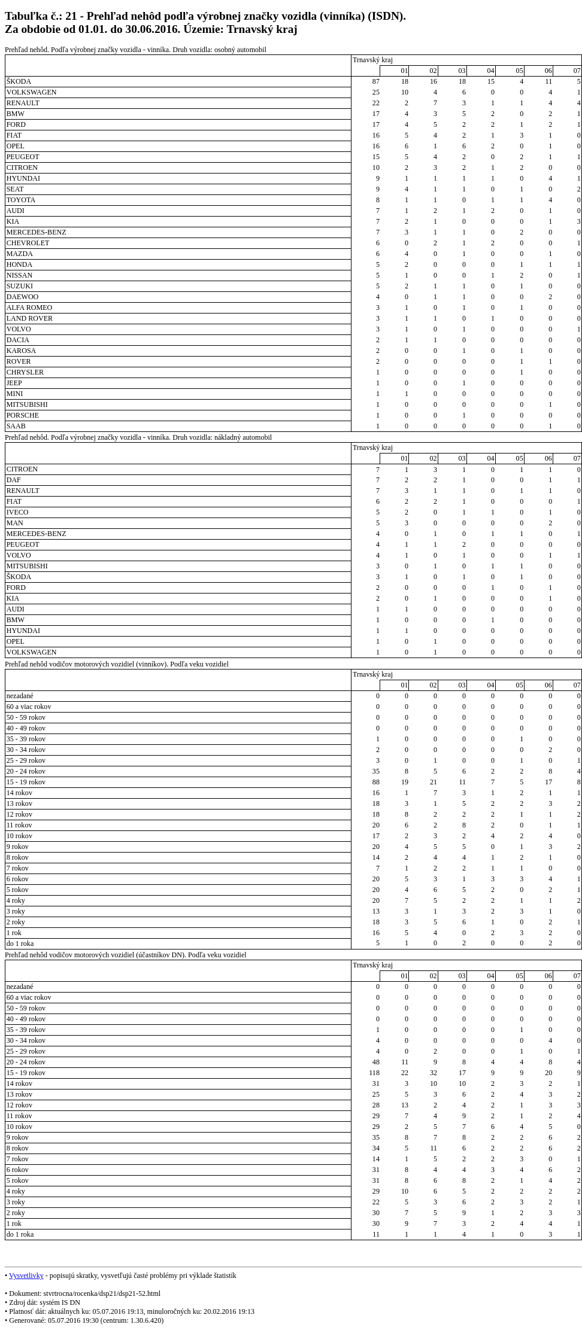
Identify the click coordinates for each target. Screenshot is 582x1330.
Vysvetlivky (26, 1275)
